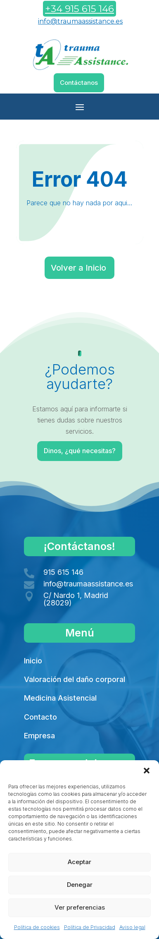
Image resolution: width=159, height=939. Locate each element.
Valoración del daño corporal (74, 679)
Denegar (80, 885)
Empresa (39, 735)
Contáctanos (79, 82)
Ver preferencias (80, 907)
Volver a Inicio (78, 268)
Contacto (40, 717)
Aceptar (79, 862)
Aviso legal (132, 927)
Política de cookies (37, 927)
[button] (146, 770)
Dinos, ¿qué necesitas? (80, 451)
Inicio (33, 660)
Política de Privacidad (89, 927)
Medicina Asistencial (60, 698)
